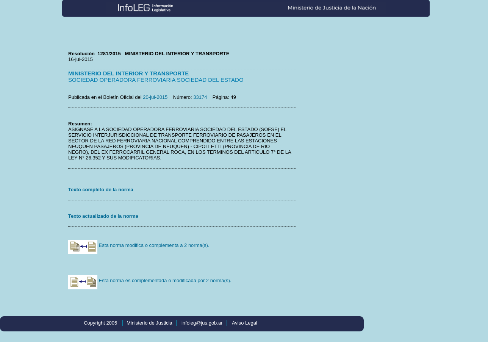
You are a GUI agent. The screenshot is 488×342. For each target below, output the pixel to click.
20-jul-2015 (155, 97)
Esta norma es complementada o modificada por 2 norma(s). (149, 280)
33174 (200, 97)
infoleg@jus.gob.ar (202, 323)
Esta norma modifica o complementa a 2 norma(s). (139, 245)
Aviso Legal (244, 323)
